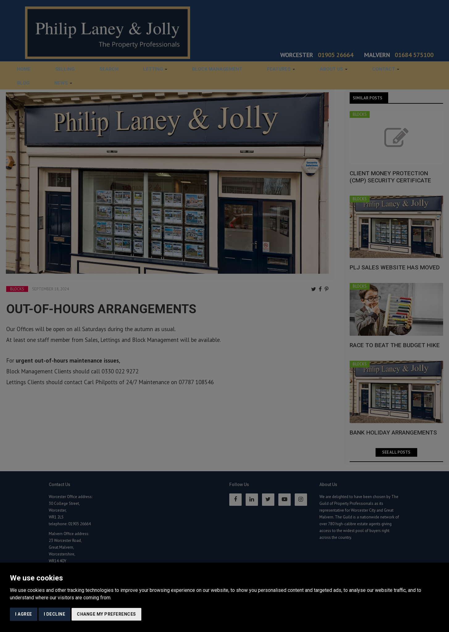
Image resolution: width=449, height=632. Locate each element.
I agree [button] (23, 614)
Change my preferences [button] (106, 614)
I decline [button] (54, 614)
